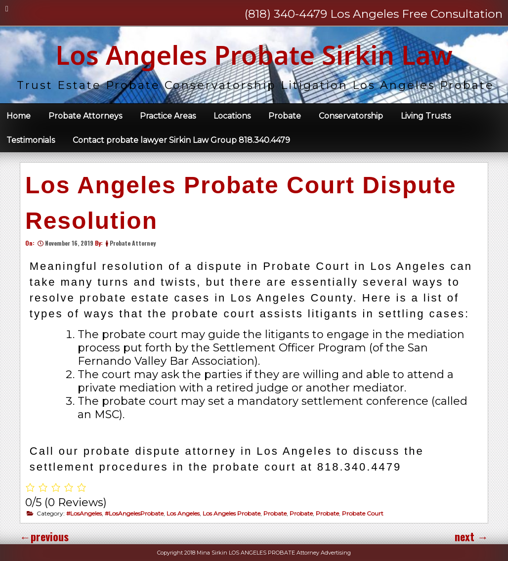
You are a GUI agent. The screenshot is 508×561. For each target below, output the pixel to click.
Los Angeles (183, 513)
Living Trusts (426, 116)
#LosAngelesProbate (134, 513)
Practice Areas (168, 116)
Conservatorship (351, 116)
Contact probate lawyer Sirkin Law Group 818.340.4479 (181, 140)
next (471, 536)
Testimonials (30, 140)
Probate (284, 116)
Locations (232, 116)
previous (44, 536)
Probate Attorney (133, 243)
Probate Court (362, 513)
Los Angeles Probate (231, 513)
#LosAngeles (84, 513)
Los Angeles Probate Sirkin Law (254, 55)
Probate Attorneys (85, 116)
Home (18, 116)
